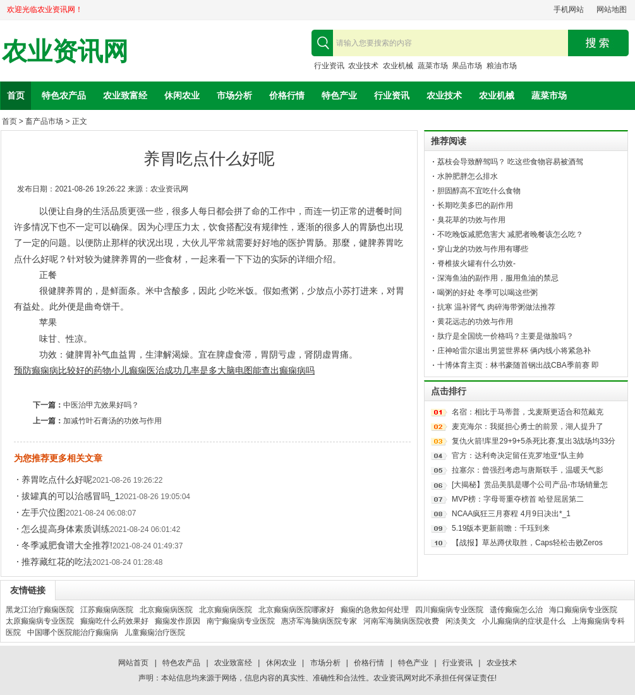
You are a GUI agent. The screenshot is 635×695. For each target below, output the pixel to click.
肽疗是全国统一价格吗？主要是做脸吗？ (505, 336)
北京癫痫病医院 (166, 609)
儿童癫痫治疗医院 (154, 632)
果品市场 (467, 65)
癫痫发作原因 (177, 621)
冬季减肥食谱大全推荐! (66, 545)
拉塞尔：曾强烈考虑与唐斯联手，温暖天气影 (527, 470)
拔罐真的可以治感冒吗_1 (70, 496)
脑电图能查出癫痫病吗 (270, 370)
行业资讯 (329, 65)
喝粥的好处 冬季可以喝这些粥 (487, 292)
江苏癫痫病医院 (106, 609)
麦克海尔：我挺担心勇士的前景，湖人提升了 (527, 426)
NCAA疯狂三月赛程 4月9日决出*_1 (511, 513)
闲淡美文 (460, 621)
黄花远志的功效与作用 (475, 321)
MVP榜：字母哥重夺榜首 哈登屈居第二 (518, 499)
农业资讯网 (65, 51)
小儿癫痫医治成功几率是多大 (168, 370)
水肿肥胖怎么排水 (467, 176)
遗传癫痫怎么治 (516, 609)
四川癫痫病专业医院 (449, 609)
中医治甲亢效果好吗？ (101, 405)
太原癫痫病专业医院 (40, 621)
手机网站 (568, 9)
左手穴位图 (43, 512)
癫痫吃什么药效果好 (114, 621)
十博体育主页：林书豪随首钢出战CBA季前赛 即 (518, 365)
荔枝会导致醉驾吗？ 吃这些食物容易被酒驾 (510, 161)
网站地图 (611, 9)
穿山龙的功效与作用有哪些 (482, 249)
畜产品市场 (44, 121)
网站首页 (133, 662)
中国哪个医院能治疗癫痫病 (72, 632)
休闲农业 (182, 95)
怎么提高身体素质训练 (65, 529)
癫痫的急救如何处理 (375, 609)
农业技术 (363, 65)
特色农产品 (64, 95)
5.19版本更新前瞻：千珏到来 (501, 528)
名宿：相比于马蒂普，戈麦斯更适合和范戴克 (527, 412)
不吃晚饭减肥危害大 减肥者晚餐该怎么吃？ (510, 234)
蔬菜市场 (433, 65)
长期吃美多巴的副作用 (475, 205)
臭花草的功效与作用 (471, 219)
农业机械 (398, 65)
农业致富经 (125, 95)
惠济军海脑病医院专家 (319, 621)
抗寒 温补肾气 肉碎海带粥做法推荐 (496, 307)
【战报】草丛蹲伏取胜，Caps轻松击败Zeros (527, 542)
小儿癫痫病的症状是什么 (523, 621)
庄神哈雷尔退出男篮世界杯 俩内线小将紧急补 (514, 350)
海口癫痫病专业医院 (583, 609)
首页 (16, 95)
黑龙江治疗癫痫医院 (40, 609)
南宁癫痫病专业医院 (241, 621)
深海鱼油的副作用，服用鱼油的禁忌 (498, 278)
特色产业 (339, 95)
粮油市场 (502, 65)
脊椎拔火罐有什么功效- (476, 263)
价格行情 (287, 95)
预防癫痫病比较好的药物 (62, 370)
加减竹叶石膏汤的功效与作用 (112, 420)
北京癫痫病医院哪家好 (296, 609)
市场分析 (234, 95)
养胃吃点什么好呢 (56, 479)
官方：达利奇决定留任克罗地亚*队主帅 (518, 455)
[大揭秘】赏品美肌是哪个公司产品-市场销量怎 (530, 484)
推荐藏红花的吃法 (56, 562)
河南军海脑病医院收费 (401, 621)
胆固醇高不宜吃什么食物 (479, 190)
